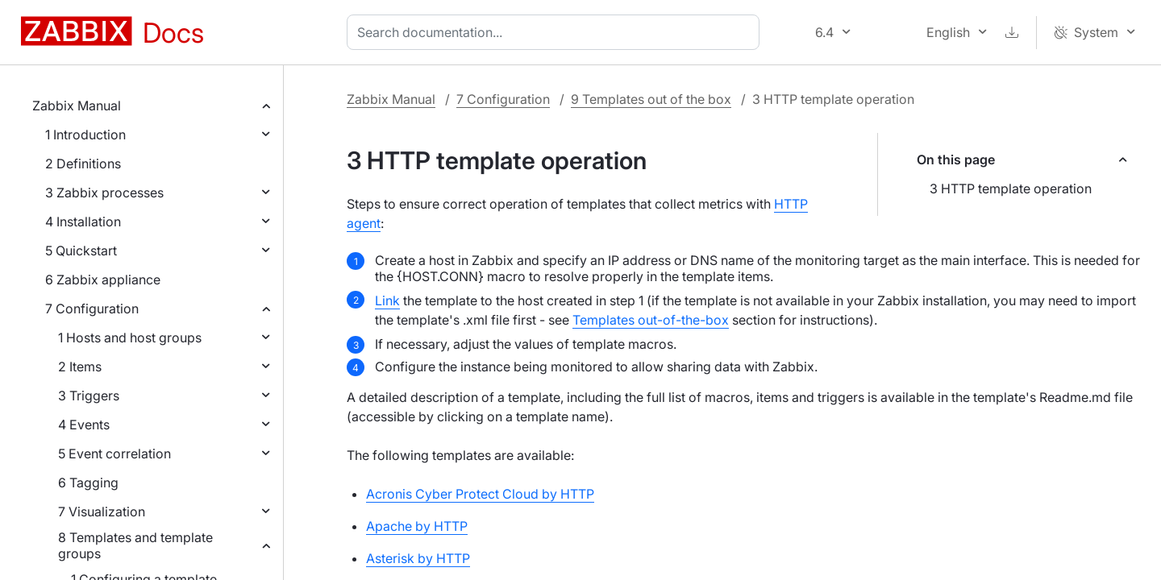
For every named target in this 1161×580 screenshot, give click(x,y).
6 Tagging (88, 482)
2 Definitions (83, 163)
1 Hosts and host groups (130, 337)
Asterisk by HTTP (418, 558)
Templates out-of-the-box (650, 320)
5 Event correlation (114, 453)
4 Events (84, 424)
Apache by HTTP (417, 526)
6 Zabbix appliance (102, 279)
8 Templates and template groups (135, 545)
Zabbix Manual (76, 105)
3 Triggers (88, 395)
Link (387, 300)
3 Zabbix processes (104, 192)
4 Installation (83, 221)
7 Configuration (92, 308)
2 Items (80, 366)
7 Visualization (101, 511)
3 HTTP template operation (1011, 188)
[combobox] (556, 32)
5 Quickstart (81, 250)
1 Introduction (85, 134)
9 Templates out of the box (651, 99)
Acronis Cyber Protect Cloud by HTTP (480, 494)
